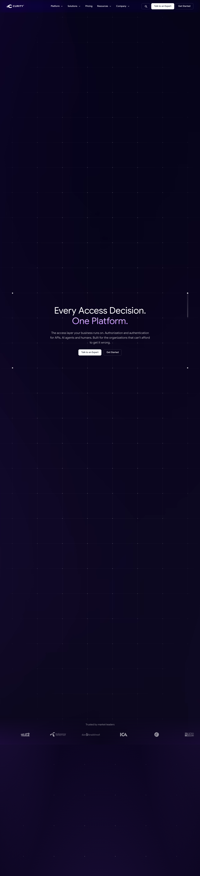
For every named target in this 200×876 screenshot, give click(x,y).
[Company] (122, 6)
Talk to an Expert (162, 6)
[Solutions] (74, 6)
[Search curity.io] (146, 6)
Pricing (88, 6)
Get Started (184, 6)
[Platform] (57, 6)
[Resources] (104, 6)
